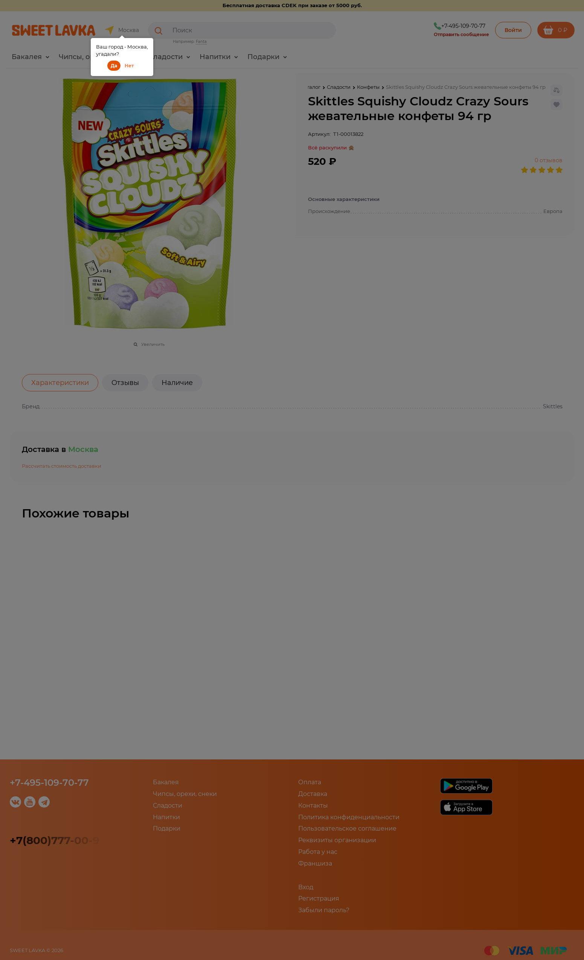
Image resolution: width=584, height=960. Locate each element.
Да (114, 65)
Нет (129, 65)
